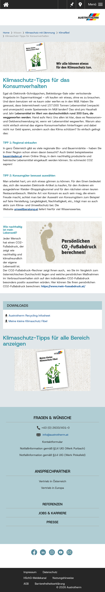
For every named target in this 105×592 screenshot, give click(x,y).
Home (6, 32)
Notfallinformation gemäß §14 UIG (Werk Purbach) (52, 448)
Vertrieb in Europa (52, 488)
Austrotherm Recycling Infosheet (29, 315)
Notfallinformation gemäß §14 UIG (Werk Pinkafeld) (53, 455)
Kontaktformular (52, 442)
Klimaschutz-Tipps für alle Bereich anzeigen (46, 341)
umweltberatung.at (26, 209)
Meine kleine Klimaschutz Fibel (28, 321)
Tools (64, 6)
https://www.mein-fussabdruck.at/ (63, 286)
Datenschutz (50, 572)
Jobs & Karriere (52, 513)
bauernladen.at (12, 156)
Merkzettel (71, 4)
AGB (26, 583)
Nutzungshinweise (63, 578)
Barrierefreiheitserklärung (50, 583)
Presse (52, 522)
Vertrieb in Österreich (52, 481)
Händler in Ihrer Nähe (81, 4)
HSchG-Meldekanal (35, 578)
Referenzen (52, 504)
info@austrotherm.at (55, 434)
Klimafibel (64, 32)
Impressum (30, 572)
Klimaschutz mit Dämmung (40, 32)
